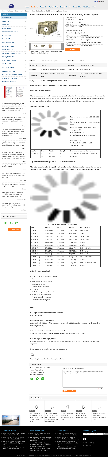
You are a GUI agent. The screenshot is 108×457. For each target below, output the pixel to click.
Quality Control (65, 7)
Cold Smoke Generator (9, 82)
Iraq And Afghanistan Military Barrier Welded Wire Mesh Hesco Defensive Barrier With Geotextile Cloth (51, 417)
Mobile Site (87, 445)
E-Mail (85, 443)
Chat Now (86, 7)
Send (105, 434)
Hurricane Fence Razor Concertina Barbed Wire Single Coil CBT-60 (40, 449)
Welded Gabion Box (8, 42)
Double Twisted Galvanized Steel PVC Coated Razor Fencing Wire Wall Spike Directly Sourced (41, 439)
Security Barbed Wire (8, 57)
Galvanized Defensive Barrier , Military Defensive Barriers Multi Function (99, 416)
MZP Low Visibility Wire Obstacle (11, 53)
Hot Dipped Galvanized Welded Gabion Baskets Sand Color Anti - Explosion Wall (14, 443)
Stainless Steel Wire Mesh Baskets (12, 74)
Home (27, 7)
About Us (43, 7)
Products (34, 7)
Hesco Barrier (51, 359)
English (101, 1)
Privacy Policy (20, 455)
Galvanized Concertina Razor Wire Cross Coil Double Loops (40, 434)
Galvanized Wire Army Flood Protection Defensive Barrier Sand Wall (14, 447)
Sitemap (91, 443)
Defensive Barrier (19, 11)
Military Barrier (6, 21)
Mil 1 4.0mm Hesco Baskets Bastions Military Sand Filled (81, 415)
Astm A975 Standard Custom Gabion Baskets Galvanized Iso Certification (67, 434)
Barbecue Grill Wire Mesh (9, 78)
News (94, 7)
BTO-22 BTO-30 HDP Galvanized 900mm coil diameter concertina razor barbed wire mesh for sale (40, 444)
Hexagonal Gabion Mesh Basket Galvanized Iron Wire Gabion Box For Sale (67, 443)
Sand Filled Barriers (8, 39)
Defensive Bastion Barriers (10, 32)
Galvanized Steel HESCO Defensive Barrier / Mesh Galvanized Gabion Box (14, 438)
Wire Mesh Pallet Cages (9, 64)
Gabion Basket (6, 28)
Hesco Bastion (60, 359)
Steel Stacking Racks (8, 67)
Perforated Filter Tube (8, 71)
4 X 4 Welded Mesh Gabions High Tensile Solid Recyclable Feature (66, 447)
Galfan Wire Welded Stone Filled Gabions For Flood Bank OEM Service (68, 438)
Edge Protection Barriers (9, 60)
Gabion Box (5, 24)
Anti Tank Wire (6, 35)
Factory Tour (53, 7)
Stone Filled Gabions (8, 46)
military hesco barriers (40, 359)
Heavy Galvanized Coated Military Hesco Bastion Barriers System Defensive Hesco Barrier (36, 417)
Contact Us (77, 7)
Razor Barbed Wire (7, 49)
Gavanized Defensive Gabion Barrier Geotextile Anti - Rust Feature (67, 416)
